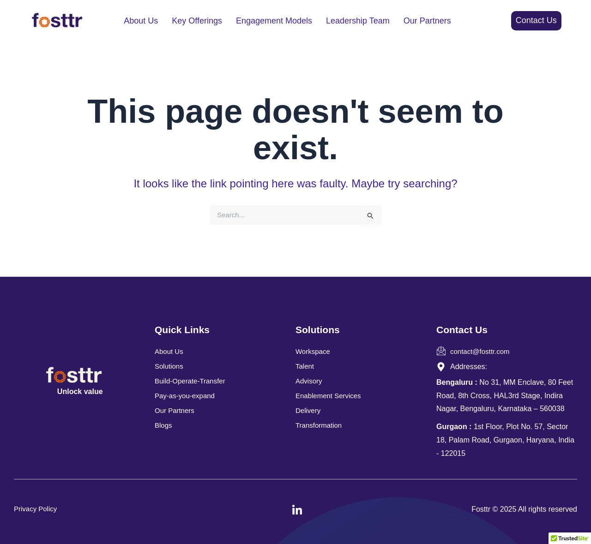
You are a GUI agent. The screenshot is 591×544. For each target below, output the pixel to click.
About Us (141, 20)
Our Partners (427, 20)
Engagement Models (274, 20)
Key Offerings (197, 20)
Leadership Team (358, 20)
